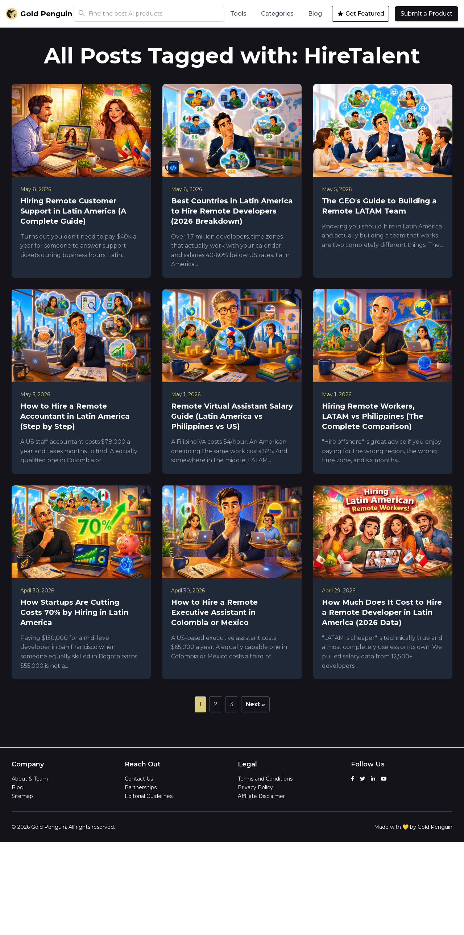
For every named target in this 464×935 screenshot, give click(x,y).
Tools (238, 13)
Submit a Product (426, 13)
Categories (277, 13)
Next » (255, 704)
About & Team (30, 778)
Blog (315, 13)
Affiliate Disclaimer (261, 796)
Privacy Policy (255, 787)
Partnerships (141, 787)
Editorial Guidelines (149, 796)
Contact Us (139, 778)
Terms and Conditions (265, 778)
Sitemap (22, 796)
